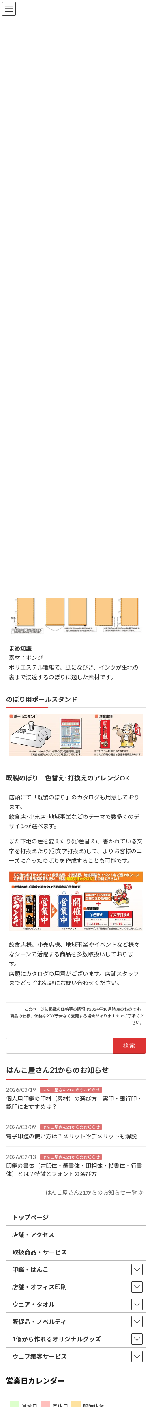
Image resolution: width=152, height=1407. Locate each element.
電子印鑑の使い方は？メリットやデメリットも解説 (71, 1136)
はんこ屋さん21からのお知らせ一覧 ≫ (94, 1192)
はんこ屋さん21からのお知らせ (71, 1089)
